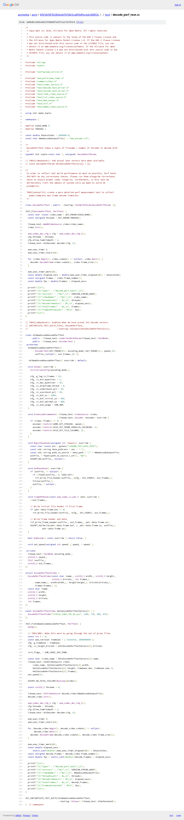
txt (171, 815)
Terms (35, 815)
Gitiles (18, 815)
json (178, 815)
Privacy (26, 815)
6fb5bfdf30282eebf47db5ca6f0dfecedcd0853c (69, 14)
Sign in (178, 4)
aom (34, 14)
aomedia (23, 14)
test (107, 14)
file (79, 22)
